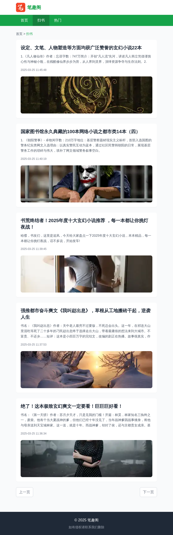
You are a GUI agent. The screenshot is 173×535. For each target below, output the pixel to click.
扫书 (41, 20)
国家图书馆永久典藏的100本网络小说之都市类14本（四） (80, 131)
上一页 (24, 492)
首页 (24, 20)
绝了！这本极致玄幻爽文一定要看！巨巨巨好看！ (72, 406)
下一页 (148, 492)
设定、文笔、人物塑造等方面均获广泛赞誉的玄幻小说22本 (81, 47)
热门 (57, 20)
